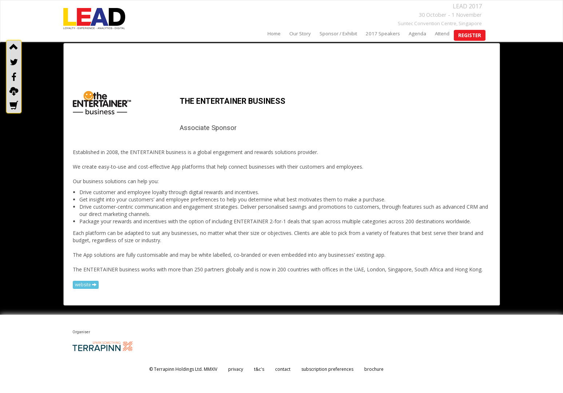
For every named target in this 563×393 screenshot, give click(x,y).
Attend (442, 33)
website (85, 285)
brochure (374, 369)
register (469, 35)
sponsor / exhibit (338, 33)
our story (300, 33)
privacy (235, 369)
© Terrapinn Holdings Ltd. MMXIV (183, 369)
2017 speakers (383, 33)
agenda (417, 33)
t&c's (259, 369)
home (274, 33)
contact (282, 369)
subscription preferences (327, 369)
